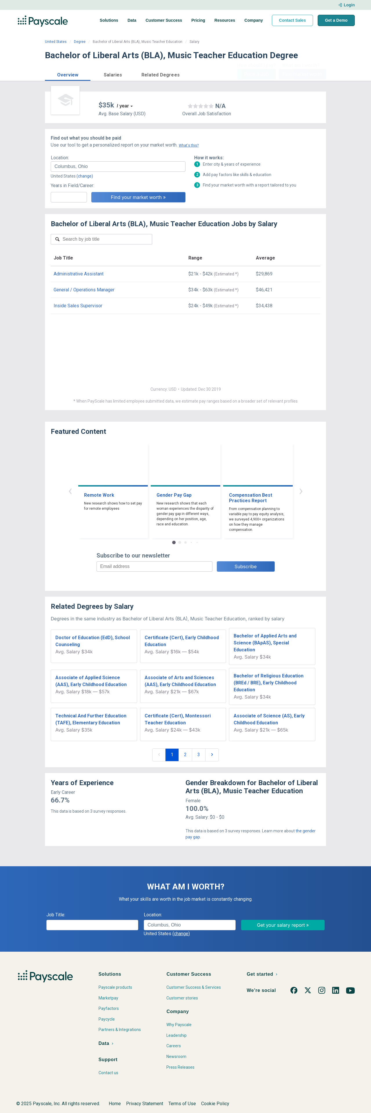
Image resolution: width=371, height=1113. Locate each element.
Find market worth (302, 74)
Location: (60, 157)
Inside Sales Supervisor (78, 305)
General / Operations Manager (84, 290)
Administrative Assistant (78, 274)
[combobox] (118, 166)
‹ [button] (70, 490)
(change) (85, 176)
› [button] (301, 490)
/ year (123, 105)
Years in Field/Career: (72, 185)
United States (56, 42)
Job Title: (55, 915)
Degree (80, 42)
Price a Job (256, 74)
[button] (67, 74)
